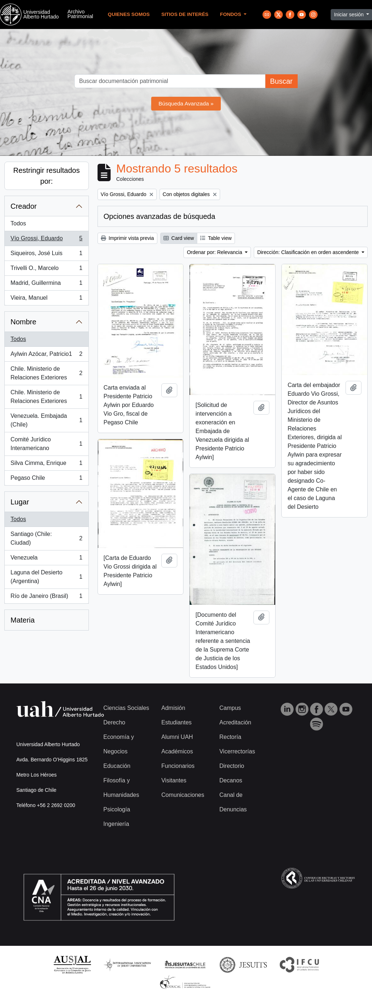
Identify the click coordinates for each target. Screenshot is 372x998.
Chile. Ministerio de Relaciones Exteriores (46, 373)
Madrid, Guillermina (46, 284)
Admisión (173, 708)
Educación (117, 766)
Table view (216, 238)
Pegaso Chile (46, 479)
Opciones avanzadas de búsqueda (159, 216)
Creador (24, 206)
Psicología (116, 809)
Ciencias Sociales (126, 708)
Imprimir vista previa (127, 238)
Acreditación (235, 722)
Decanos (230, 780)
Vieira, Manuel (46, 299)
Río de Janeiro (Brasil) (46, 597)
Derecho (114, 722)
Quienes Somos (129, 14)
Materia (23, 620)
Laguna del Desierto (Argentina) (46, 576)
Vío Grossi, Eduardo (46, 240)
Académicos (177, 751)
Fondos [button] (231, 14)
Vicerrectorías (237, 751)
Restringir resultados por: (46, 175)
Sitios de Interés (184, 14)
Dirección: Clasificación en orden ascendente (308, 252)
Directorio (231, 766)
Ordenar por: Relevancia (215, 252)
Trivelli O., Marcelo (46, 269)
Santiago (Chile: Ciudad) (46, 538)
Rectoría (230, 737)
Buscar (281, 81)
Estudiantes (176, 722)
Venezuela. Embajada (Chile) (46, 420)
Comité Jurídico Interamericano (46, 443)
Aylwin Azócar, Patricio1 (46, 355)
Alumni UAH (177, 737)
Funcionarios (178, 766)
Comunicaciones (182, 795)
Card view (179, 238)
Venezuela (46, 559)
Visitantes (173, 780)
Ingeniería (116, 824)
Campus (230, 708)
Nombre (23, 322)
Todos (18, 223)
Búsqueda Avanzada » (186, 103)
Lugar (20, 502)
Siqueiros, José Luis (46, 255)
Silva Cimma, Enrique (46, 464)
